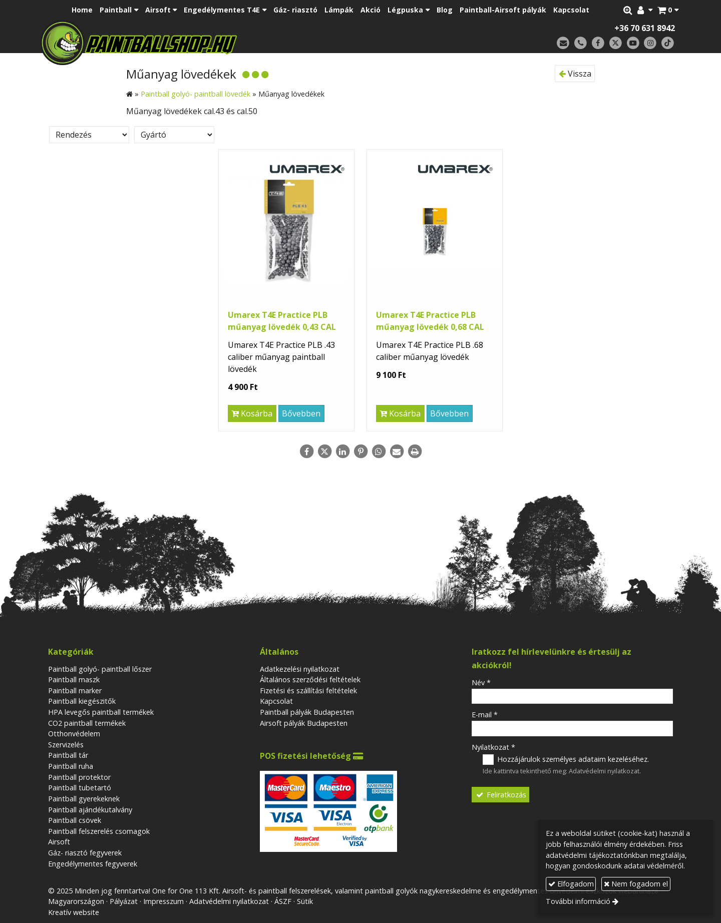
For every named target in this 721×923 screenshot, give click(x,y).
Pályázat (124, 901)
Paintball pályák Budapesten (307, 712)
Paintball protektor (79, 777)
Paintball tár (68, 755)
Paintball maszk (74, 679)
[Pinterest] (360, 451)
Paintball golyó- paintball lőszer (100, 669)
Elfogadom (571, 883)
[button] (668, 10)
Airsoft (59, 841)
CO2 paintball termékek (87, 723)
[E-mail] (563, 43)
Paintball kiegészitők (82, 701)
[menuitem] (82, 10)
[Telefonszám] (580, 43)
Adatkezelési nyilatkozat (299, 669)
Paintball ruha (70, 766)
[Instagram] (650, 43)
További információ (578, 901)
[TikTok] (667, 43)
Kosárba (251, 413)
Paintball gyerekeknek (84, 798)
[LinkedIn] (342, 451)
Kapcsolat (276, 701)
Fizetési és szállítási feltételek (308, 690)
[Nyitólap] (209, 42)
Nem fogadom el (636, 883)
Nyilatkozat (493, 747)
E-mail (485, 714)
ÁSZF (282, 901)
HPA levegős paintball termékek (101, 712)
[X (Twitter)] (615, 43)
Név (481, 682)
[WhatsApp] (379, 451)
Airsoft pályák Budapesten (303, 723)
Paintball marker (75, 690)
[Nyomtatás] (415, 451)
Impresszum (163, 901)
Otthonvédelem (74, 733)
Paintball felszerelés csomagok (99, 831)
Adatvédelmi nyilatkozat (604, 770)
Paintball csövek (74, 820)
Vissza (575, 73)
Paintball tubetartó (79, 787)
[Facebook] (598, 43)
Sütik (305, 901)
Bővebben (301, 413)
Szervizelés (66, 744)
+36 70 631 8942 (644, 28)
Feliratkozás (500, 794)
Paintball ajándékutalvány (90, 809)
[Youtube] (633, 43)
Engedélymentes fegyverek (92, 863)
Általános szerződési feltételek (310, 679)
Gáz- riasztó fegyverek (85, 852)
